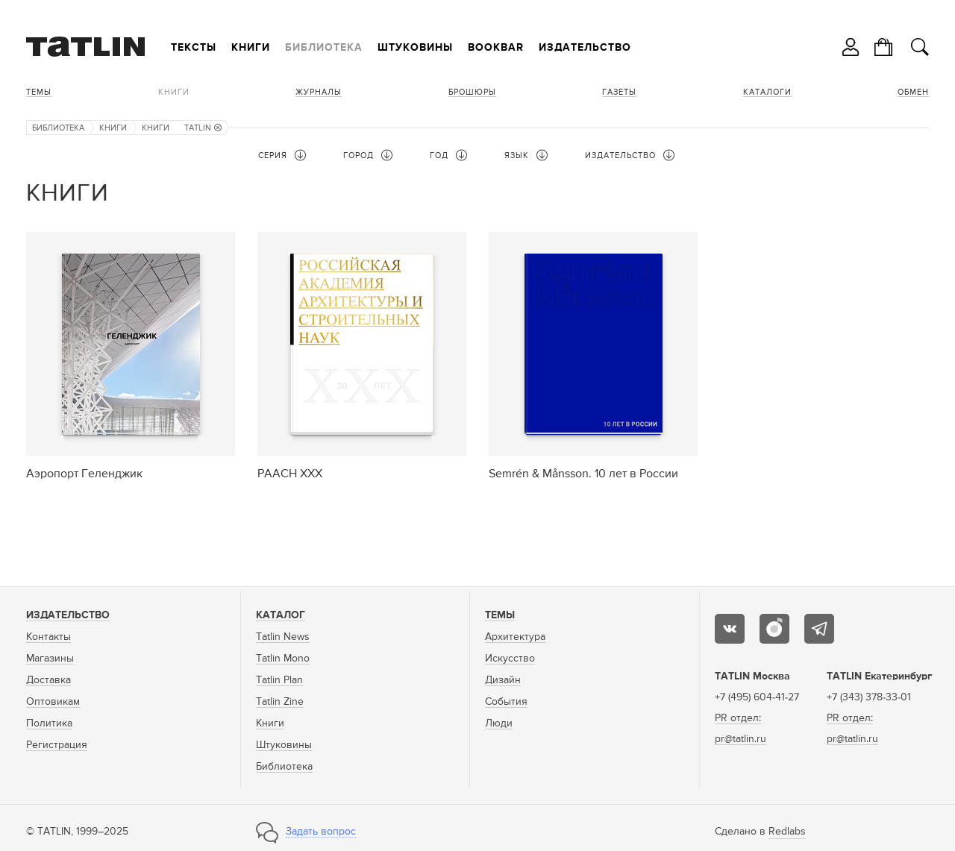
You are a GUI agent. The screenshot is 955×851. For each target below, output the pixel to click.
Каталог (280, 615)
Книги (250, 48)
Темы (38, 92)
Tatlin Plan (279, 680)
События (506, 702)
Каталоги (767, 92)
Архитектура (515, 637)
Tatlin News (283, 637)
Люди (499, 723)
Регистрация (56, 745)
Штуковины (415, 48)
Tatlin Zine (280, 702)
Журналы (318, 92)
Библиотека (324, 48)
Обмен (913, 92)
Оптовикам (53, 702)
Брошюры (472, 92)
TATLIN (203, 128)
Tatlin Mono (283, 658)
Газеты (619, 92)
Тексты (193, 48)
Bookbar (496, 48)
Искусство (510, 658)
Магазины (50, 658)
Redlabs (787, 831)
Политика (49, 723)
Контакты (48, 637)
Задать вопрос (321, 831)
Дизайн (503, 680)
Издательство (585, 48)
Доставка (48, 680)
